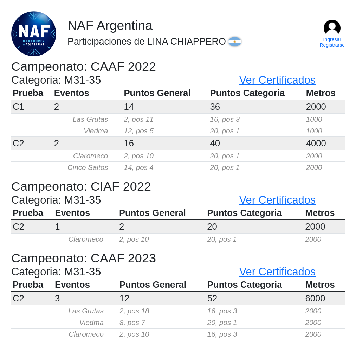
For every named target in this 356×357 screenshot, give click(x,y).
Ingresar (332, 39)
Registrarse (332, 45)
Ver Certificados (277, 80)
